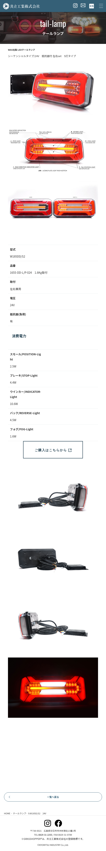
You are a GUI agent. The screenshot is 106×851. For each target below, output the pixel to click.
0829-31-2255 (45, 834)
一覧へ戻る (53, 797)
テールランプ (19, 813)
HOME (7, 813)
